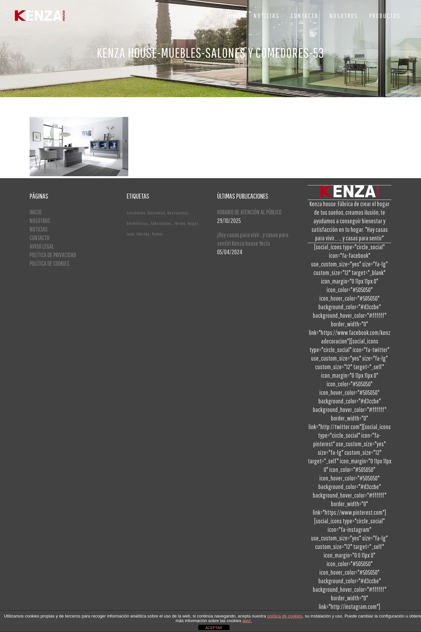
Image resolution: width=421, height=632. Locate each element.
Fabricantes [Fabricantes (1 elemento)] (161, 223)
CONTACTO (39, 237)
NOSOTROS (40, 220)
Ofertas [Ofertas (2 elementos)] (143, 234)
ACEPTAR (213, 628)
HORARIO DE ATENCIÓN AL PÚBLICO (249, 212)
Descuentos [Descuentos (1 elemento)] (177, 212)
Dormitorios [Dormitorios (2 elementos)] (137, 223)
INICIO (35, 212)
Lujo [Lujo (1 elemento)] (130, 234)
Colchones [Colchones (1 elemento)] (136, 212)
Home (159, 65)
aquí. (247, 620)
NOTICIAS (39, 229)
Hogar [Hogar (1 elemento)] (193, 223)
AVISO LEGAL (42, 246)
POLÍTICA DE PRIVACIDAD (53, 255)
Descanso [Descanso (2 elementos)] (156, 212)
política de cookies (285, 616)
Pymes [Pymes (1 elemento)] (157, 234)
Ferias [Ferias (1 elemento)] (180, 223)
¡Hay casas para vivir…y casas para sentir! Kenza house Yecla (252, 239)
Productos (176, 65)
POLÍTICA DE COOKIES (49, 263)
